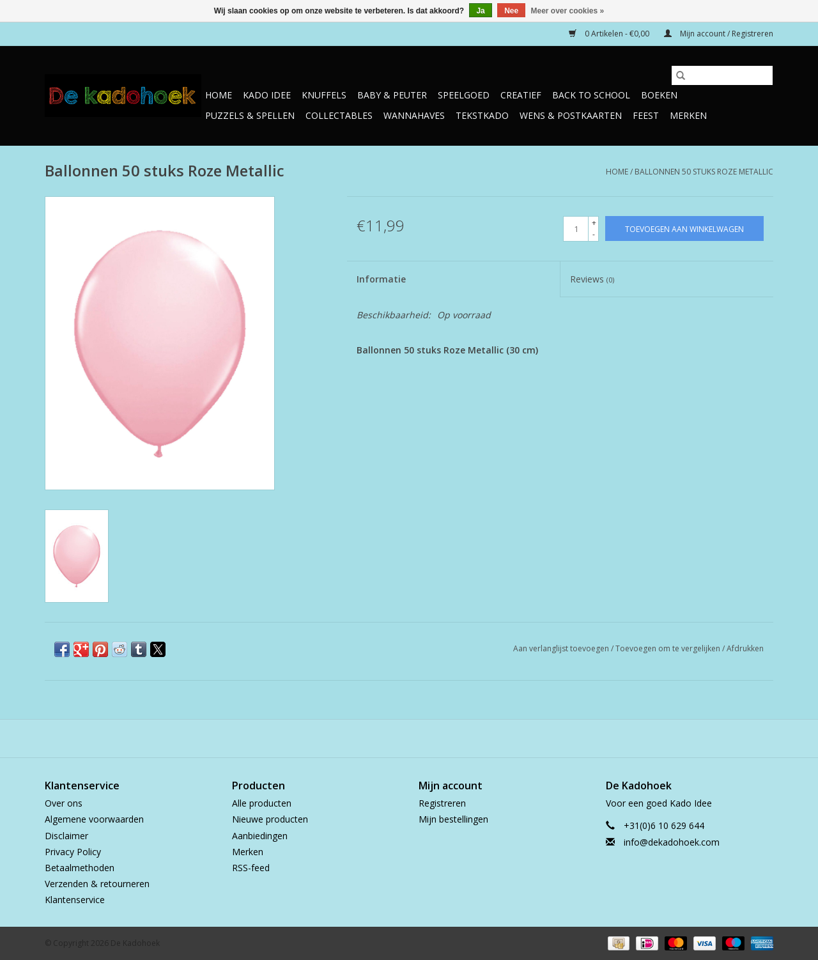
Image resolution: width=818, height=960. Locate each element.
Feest (646, 115)
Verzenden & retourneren (97, 884)
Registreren (442, 803)
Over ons (63, 803)
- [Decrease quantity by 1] (593, 234)
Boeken (659, 95)
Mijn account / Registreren (718, 33)
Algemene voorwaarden (94, 819)
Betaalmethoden (79, 868)
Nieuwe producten (270, 819)
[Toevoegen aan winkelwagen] (684, 228)
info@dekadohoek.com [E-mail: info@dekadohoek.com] (672, 842)
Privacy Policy (73, 852)
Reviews (592, 279)
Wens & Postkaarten (571, 115)
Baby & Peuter (392, 95)
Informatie (381, 279)
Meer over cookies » (568, 10)
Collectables (339, 115)
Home (218, 95)
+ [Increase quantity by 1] (594, 222)
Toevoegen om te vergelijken (668, 648)
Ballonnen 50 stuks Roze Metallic (704, 171)
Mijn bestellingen (453, 819)
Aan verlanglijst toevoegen (562, 648)
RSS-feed (251, 868)
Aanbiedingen (260, 836)
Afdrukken (745, 648)
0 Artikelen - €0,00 (610, 33)
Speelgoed (464, 95)
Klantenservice (75, 900)
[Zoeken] (722, 75)
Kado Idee (267, 95)
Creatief (520, 95)
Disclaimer (66, 836)
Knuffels (324, 95)
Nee (511, 10)
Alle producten (261, 803)
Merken (688, 115)
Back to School (591, 95)
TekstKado (482, 115)
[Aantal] (576, 229)
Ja (480, 10)
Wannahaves (414, 115)
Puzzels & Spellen (250, 115)
